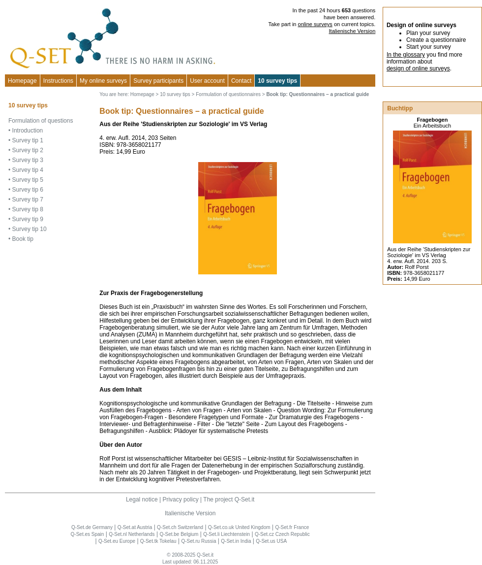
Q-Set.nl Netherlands (131, 534)
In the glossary (406, 54)
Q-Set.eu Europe (116, 541)
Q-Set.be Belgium (178, 534)
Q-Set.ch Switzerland (180, 527)
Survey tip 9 (27, 219)
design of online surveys (418, 68)
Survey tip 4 (27, 169)
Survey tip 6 (27, 189)
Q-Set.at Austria (135, 527)
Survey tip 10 (29, 229)
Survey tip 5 (27, 179)
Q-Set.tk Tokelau (158, 541)
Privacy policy (180, 499)
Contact (241, 80)
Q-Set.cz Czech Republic (282, 534)
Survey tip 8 (27, 209)
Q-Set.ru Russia (198, 541)
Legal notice (142, 499)
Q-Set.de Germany (92, 527)
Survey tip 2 (27, 150)
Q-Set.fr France (292, 527)
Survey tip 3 (27, 160)
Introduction (27, 130)
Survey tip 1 (27, 140)
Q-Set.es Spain (87, 534)
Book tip (22, 238)
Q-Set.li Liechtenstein (226, 534)
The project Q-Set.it (228, 499)
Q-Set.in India (236, 541)
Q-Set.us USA (271, 541)
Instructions (58, 80)
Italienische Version (352, 31)
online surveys (315, 24)
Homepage (22, 80)
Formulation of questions (40, 120)
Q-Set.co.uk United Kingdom (239, 527)
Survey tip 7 (27, 199)
